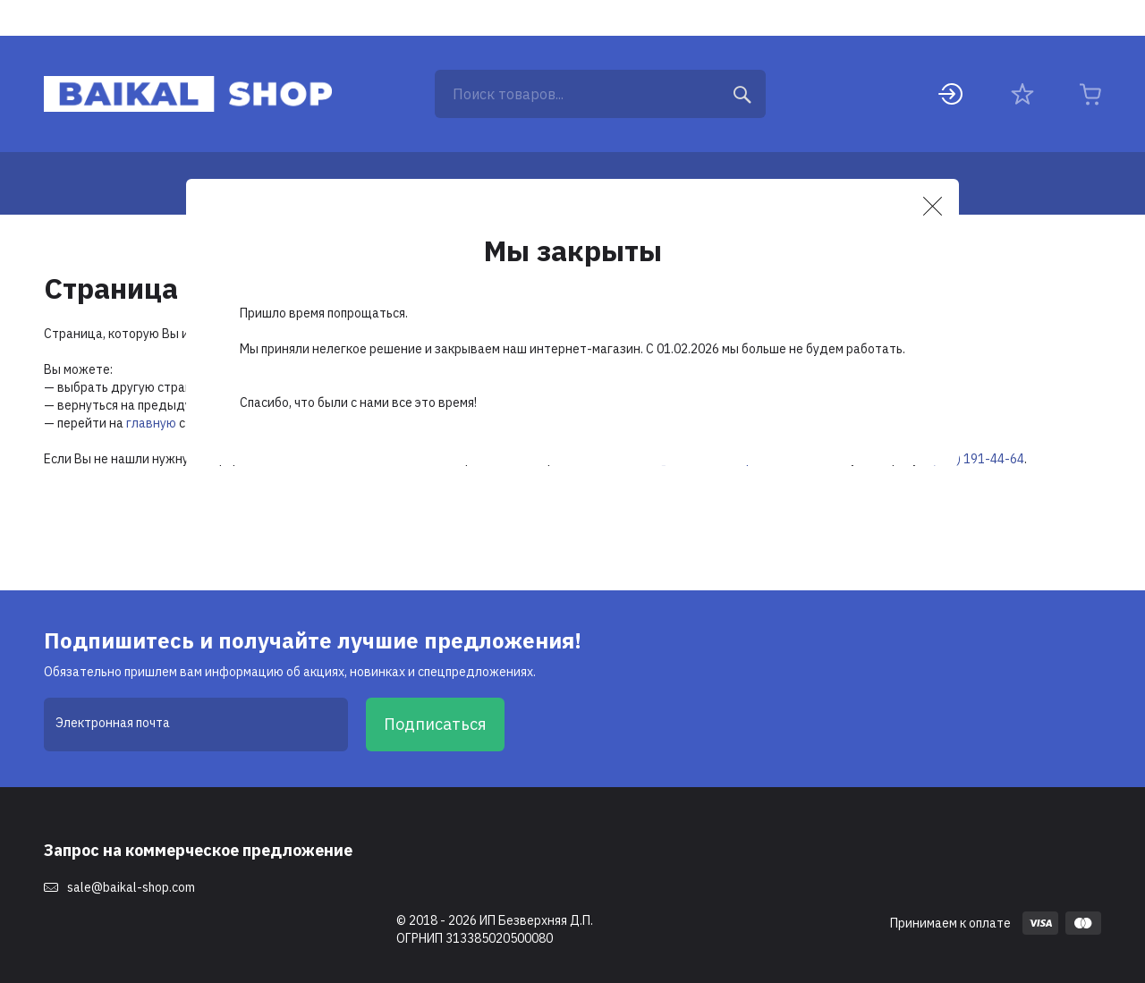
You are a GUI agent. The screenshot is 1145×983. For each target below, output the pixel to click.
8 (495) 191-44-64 (972, 459)
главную (151, 423)
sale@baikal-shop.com (131, 887)
